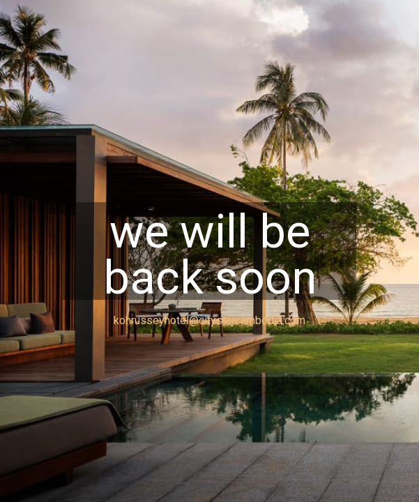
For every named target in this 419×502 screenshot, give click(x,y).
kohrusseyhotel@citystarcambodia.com (209, 320)
